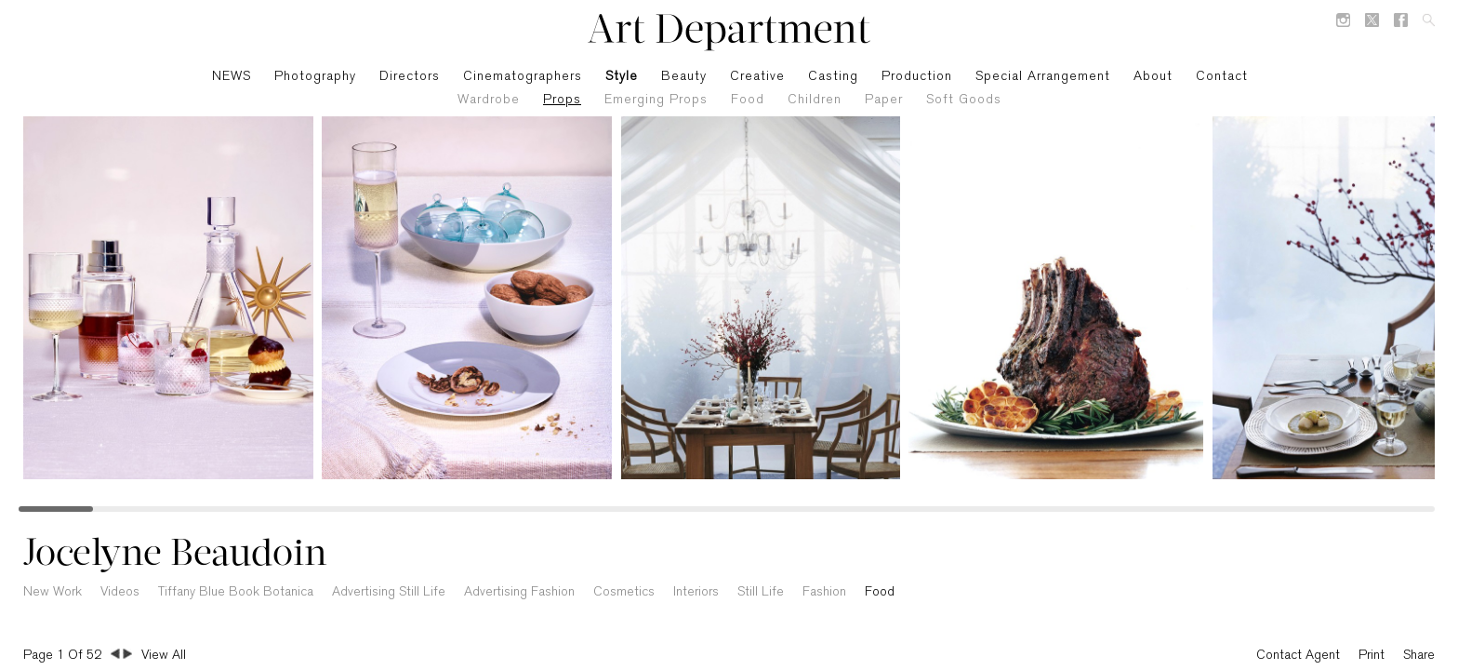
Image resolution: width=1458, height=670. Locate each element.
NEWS (231, 77)
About (1153, 77)
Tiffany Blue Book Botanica (235, 592)
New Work (52, 592)
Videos (119, 592)
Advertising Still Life (388, 592)
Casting (833, 77)
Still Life (760, 592)
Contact (1222, 77)
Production (916, 77)
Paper (884, 100)
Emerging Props (656, 100)
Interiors (696, 592)
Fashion (824, 592)
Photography (315, 77)
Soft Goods (963, 100)
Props (562, 100)
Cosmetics (624, 592)
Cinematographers (522, 77)
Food (747, 100)
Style (621, 77)
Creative (757, 77)
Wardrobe (488, 100)
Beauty (684, 77)
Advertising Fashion (519, 592)
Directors (409, 77)
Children (815, 100)
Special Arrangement (1042, 77)
